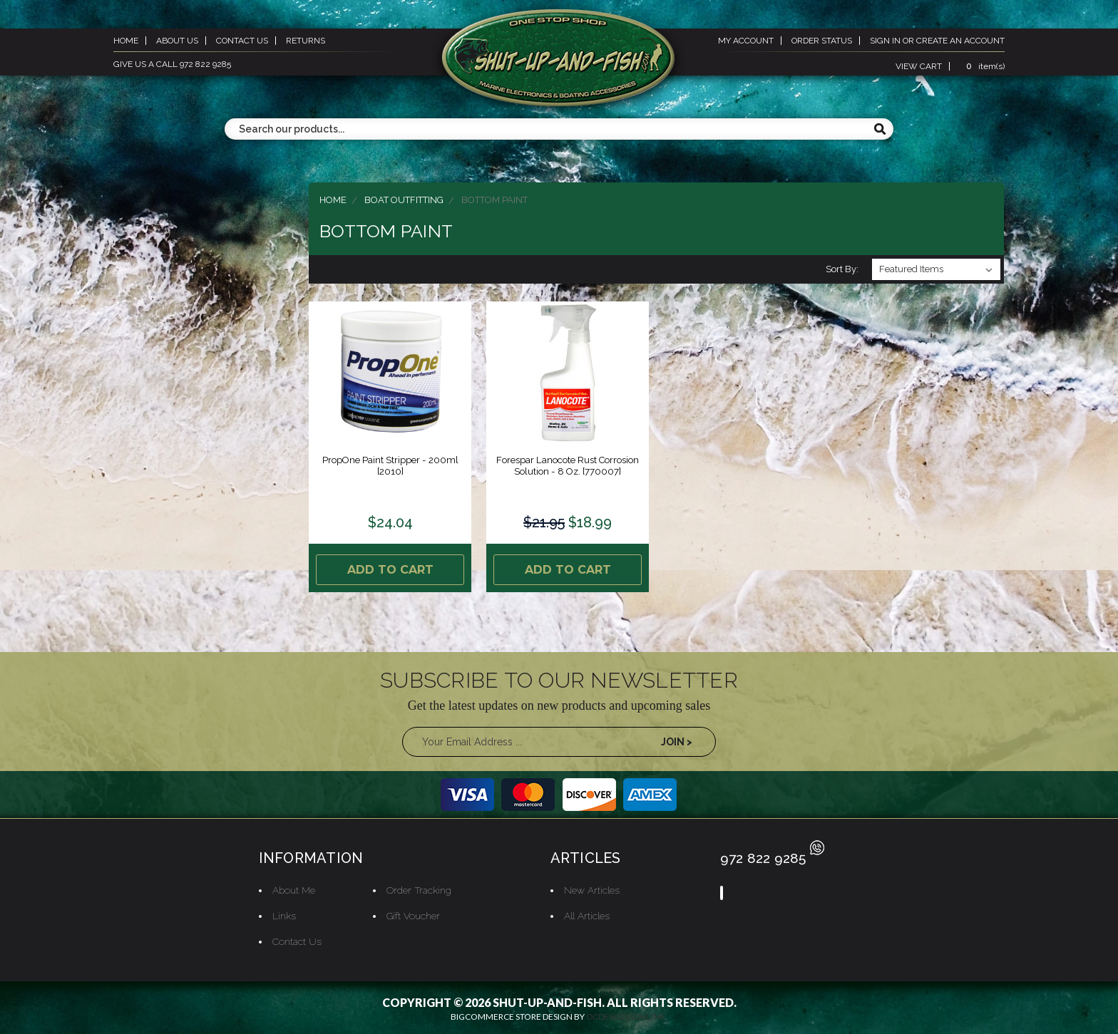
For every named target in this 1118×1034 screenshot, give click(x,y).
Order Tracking (417, 885)
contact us (242, 41)
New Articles (591, 885)
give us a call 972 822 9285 (172, 64)
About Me (292, 885)
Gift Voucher (411, 911)
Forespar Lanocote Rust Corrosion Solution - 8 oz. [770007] (568, 466)
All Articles (586, 911)
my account (746, 41)
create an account (960, 41)
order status (821, 41)
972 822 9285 (772, 853)
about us (177, 41)
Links (281, 911)
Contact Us (294, 937)
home (125, 41)
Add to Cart (390, 567)
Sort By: (842, 269)
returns (305, 41)
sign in (885, 41)
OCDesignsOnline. (627, 1013)
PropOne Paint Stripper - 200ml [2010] (390, 466)
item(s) (983, 66)
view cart (919, 66)
